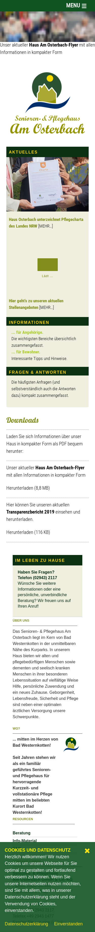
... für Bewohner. (25, 352)
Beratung (21, 833)
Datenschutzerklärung (26, 923)
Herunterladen (19, 488)
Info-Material (25, 841)
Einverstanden (68, 923)
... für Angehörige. (27, 332)
